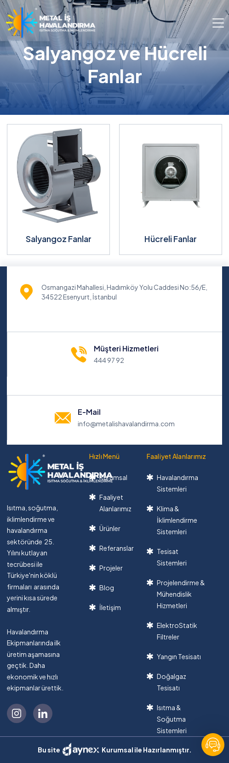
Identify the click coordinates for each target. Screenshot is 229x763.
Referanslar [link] (116, 548)
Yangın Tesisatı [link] (179, 656)
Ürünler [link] (109, 528)
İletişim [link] (110, 607)
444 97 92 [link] (109, 360)
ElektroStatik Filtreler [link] (177, 631)
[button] (218, 22)
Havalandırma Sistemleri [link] (177, 483)
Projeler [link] (111, 568)
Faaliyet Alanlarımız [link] (115, 503)
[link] (51, 22)
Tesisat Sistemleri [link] (172, 557)
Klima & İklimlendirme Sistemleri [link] (177, 520)
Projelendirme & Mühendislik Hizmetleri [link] (181, 594)
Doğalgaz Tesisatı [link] (171, 682)
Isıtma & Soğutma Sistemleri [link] (172, 719)
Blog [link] (106, 587)
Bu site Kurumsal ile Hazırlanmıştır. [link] (115, 749)
